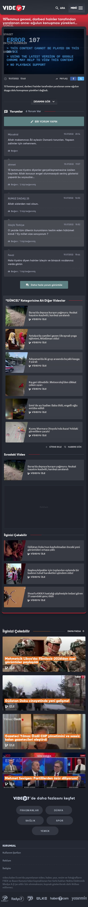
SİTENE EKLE (54, 447)
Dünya (58, 810)
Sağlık (30, 820)
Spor (59, 820)
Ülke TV (41, 898)
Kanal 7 (4, 898)
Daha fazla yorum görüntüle (44, 284)
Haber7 (59, 898)
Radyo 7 (17, 898)
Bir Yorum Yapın (44, 121)
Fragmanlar (29, 810)
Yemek (45, 831)
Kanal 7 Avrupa (30, 898)
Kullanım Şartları (12, 852)
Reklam (7, 860)
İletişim (7, 868)
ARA (60, 8)
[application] (44, 51)
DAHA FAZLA (76, 631)
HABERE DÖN (72, 447)
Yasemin (79, 898)
